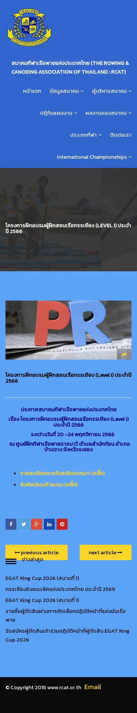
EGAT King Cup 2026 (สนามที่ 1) (42, 578)
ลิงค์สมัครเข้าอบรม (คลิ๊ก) (48, 485)
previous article (36, 552)
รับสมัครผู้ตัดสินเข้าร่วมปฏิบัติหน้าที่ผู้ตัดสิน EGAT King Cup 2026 (67, 635)
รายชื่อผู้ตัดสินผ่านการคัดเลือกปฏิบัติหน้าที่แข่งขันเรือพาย (65, 615)
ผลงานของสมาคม (106, 113)
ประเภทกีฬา (83, 135)
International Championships (92, 157)
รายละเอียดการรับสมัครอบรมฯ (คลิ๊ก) (62, 473)
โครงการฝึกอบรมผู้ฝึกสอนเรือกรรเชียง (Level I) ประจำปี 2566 (68, 378)
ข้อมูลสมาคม (64, 91)
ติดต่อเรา (121, 135)
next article (105, 552)
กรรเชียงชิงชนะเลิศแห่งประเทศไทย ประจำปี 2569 (60, 589)
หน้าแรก (32, 91)
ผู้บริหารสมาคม (109, 91)
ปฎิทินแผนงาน (56, 113)
